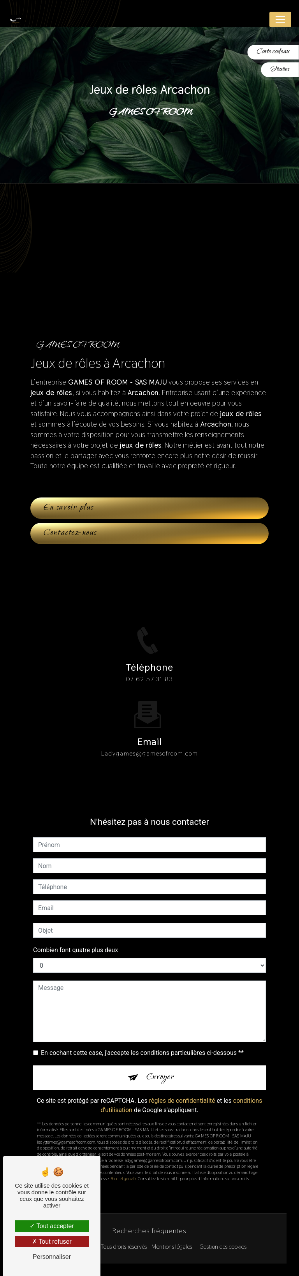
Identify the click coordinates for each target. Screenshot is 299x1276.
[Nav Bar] (280, 19)
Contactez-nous (70, 533)
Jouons (280, 69)
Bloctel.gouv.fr (123, 1165)
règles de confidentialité (182, 1087)
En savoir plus (68, 508)
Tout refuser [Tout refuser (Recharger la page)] (52, 1241)
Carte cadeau (273, 52)
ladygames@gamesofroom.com (149, 740)
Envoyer (160, 1064)
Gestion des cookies (222, 1247)
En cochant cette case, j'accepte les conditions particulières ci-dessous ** (142, 1040)
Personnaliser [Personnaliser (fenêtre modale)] (52, 1256)
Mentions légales (171, 1247)
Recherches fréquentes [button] (149, 1230)
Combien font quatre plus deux (75, 937)
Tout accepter (52, 1226)
